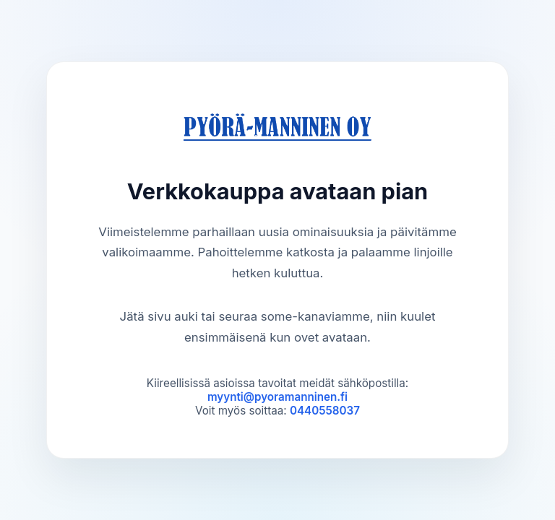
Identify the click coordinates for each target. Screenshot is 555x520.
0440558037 (325, 410)
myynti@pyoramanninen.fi (277, 397)
